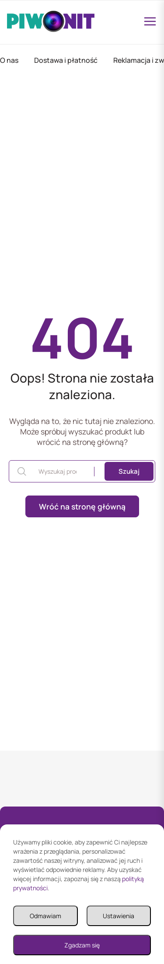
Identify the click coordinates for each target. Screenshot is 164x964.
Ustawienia (118, 916)
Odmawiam (45, 916)
